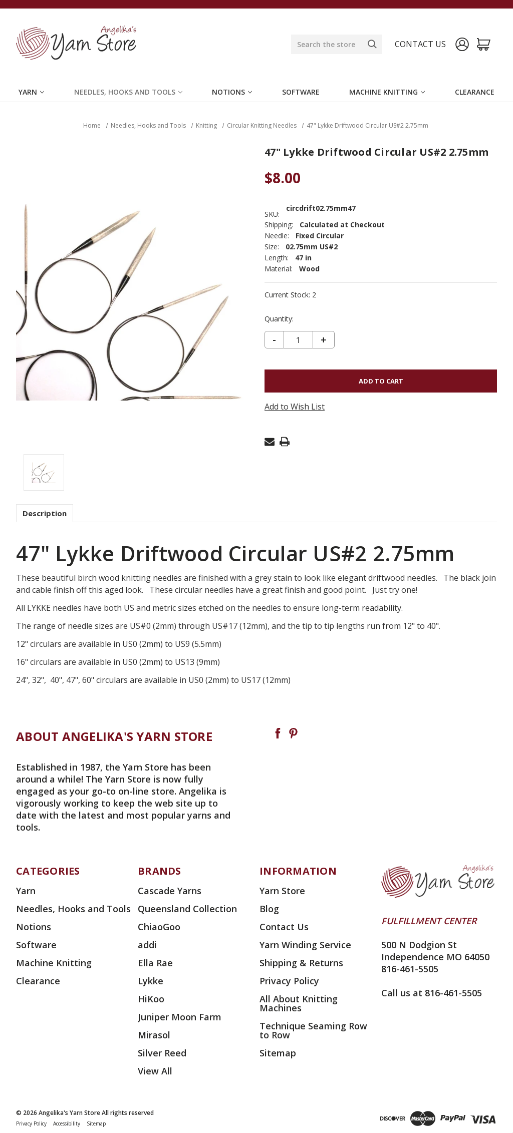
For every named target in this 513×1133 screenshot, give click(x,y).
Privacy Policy (289, 981)
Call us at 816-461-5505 (431, 993)
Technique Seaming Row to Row (313, 1030)
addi (147, 945)
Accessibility (66, 1123)
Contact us (420, 44)
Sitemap (278, 1053)
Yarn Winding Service (305, 945)
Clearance (474, 92)
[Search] (372, 44)
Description (45, 513)
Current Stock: (290, 295)
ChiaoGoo (159, 927)
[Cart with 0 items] (483, 44)
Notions (232, 92)
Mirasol (154, 1035)
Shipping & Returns (301, 963)
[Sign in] (462, 44)
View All (155, 1071)
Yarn (31, 92)
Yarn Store (282, 891)
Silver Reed (162, 1053)
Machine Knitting (387, 92)
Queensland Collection (187, 909)
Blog (269, 909)
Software (301, 92)
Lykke (150, 981)
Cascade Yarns (169, 891)
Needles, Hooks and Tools (128, 92)
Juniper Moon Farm (179, 1017)
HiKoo (151, 999)
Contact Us (284, 927)
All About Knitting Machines (299, 1003)
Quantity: (279, 319)
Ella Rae (155, 963)
